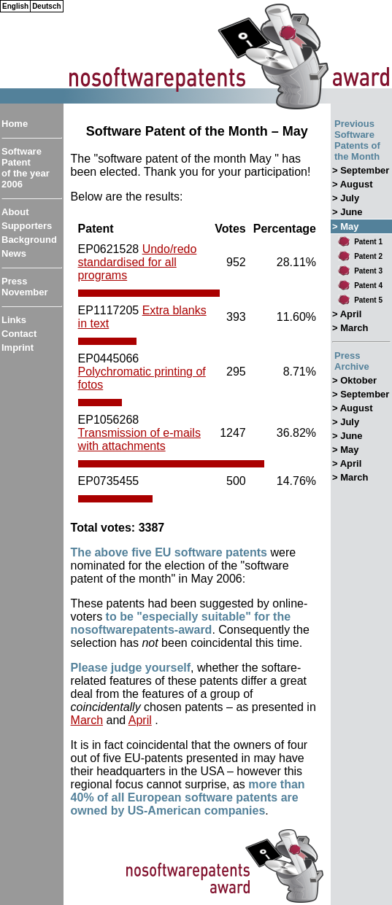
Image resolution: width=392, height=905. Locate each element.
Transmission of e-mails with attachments (139, 439)
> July (345, 198)
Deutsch (46, 6)
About (15, 211)
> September (360, 170)
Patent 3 (368, 271)
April (140, 720)
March (87, 720)
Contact (18, 333)
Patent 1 (368, 242)
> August (352, 184)
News (13, 253)
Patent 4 (368, 285)
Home (14, 123)
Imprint (17, 347)
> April (346, 313)
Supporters (26, 225)
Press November (24, 287)
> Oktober (354, 380)
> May (345, 449)
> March (350, 327)
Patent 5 (368, 300)
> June (347, 211)
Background (29, 239)
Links (13, 319)
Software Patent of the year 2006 (25, 168)
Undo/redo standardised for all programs (137, 262)
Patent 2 (368, 256)
